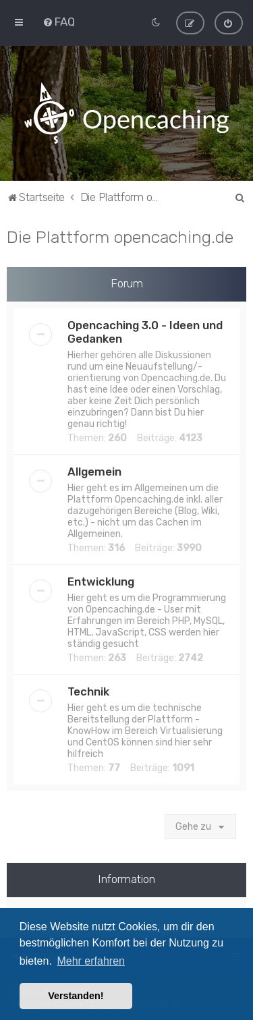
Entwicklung (100, 581)
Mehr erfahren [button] (91, 961)
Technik (88, 691)
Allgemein (94, 471)
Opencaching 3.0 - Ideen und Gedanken (145, 331)
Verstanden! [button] (75, 995)
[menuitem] (58, 21)
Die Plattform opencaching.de (120, 236)
